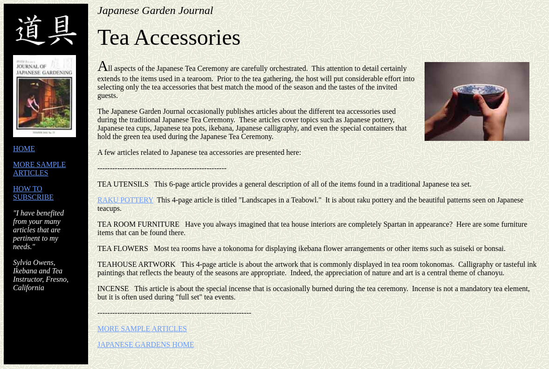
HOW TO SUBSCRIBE (33, 193)
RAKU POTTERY (125, 200)
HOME (24, 149)
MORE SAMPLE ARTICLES (39, 168)
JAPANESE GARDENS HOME (145, 344)
